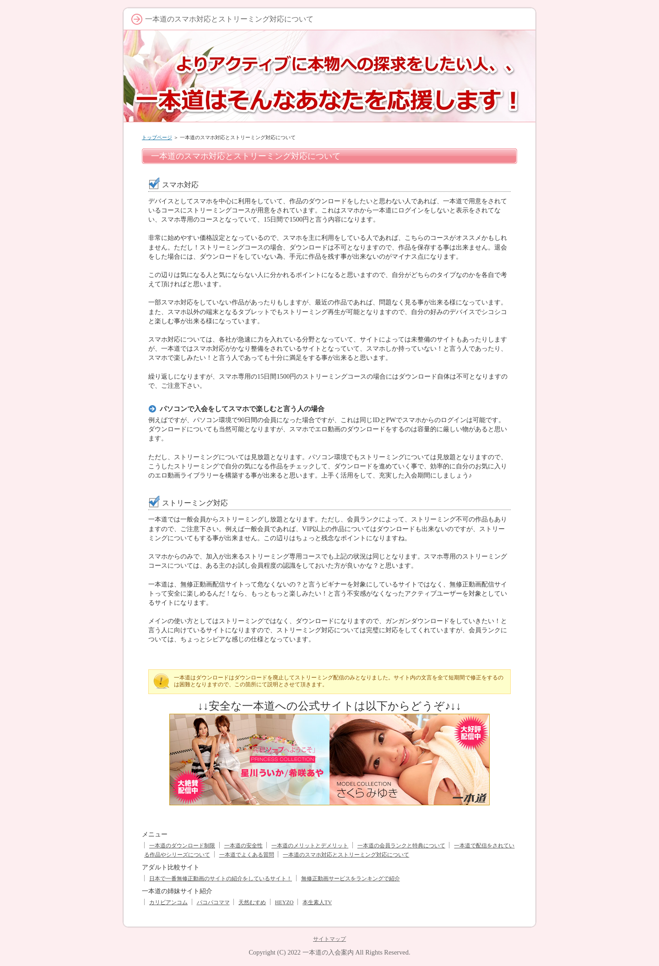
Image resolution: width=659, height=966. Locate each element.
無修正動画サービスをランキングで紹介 (350, 878)
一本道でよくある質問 (246, 855)
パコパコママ (213, 902)
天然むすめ (252, 902)
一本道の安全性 (243, 845)
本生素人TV (317, 902)
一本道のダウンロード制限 (182, 845)
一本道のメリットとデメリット (309, 845)
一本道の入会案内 (328, 952)
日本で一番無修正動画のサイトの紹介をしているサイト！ (220, 878)
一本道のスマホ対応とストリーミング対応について (346, 855)
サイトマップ (329, 939)
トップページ (157, 137)
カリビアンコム (168, 902)
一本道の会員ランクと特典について (401, 845)
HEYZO (284, 902)
